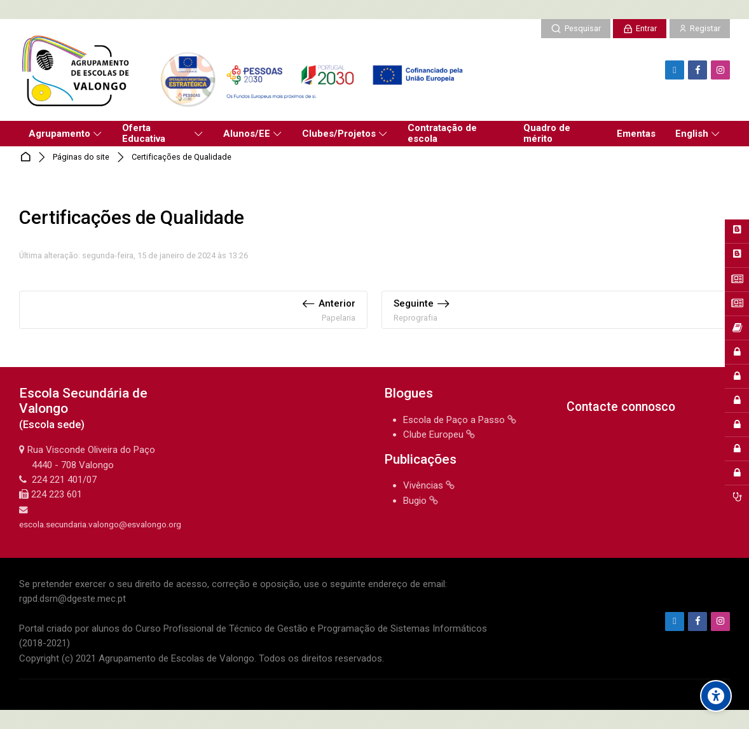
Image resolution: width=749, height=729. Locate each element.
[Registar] (700, 28)
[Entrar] (639, 28)
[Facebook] (697, 70)
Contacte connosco (621, 406)
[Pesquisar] (575, 28)
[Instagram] (720, 70)
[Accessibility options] (716, 696)
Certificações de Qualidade (181, 157)
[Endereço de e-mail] (674, 70)
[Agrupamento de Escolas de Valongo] (246, 70)
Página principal (27, 157)
